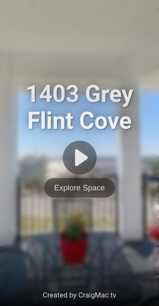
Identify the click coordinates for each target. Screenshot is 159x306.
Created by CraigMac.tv (79, 295)
